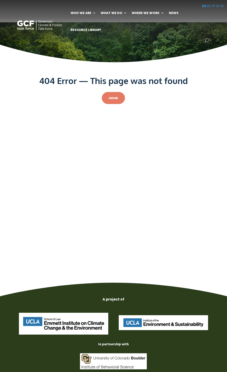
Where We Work (146, 13)
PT (213, 6)
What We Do (111, 13)
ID (217, 6)
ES (209, 6)
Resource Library (86, 30)
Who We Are (81, 13)
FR (222, 6)
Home (113, 98)
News (173, 13)
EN (204, 6)
